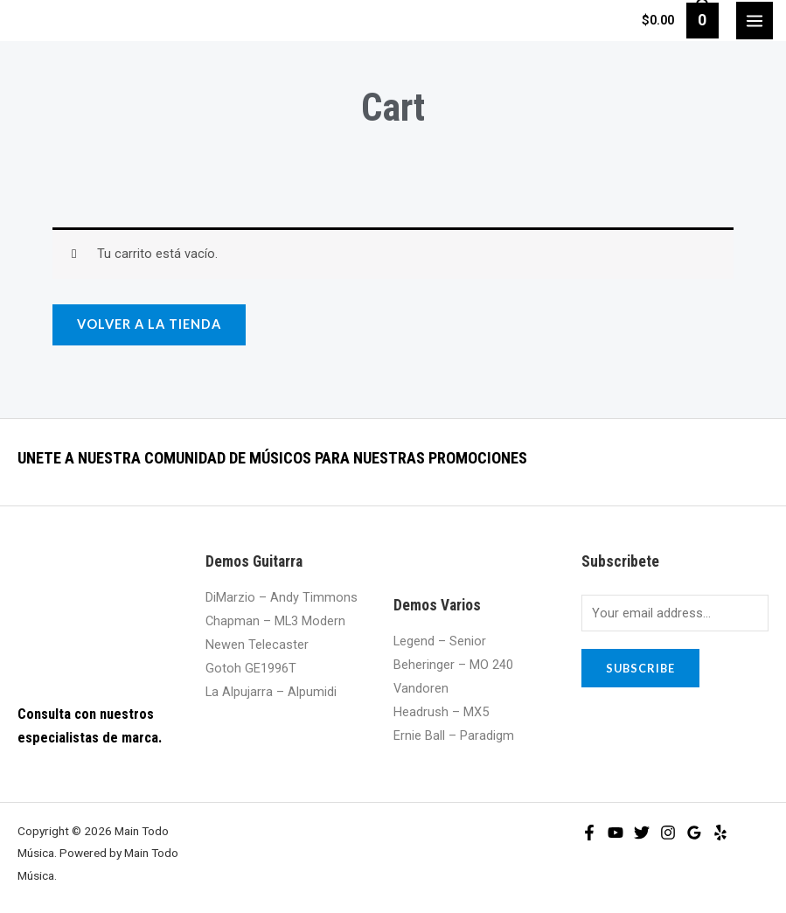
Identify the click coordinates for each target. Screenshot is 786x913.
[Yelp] (720, 832)
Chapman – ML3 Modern (275, 621)
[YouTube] (615, 832)
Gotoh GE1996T (250, 668)
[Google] (694, 832)
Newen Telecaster (257, 644)
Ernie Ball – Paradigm (453, 735)
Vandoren (421, 688)
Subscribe (640, 668)
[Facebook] (589, 832)
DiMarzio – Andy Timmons (281, 597)
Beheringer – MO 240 (453, 665)
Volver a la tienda (149, 324)
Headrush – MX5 (441, 712)
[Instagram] (668, 832)
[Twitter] (642, 832)
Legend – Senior (439, 641)
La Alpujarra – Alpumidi (271, 692)
